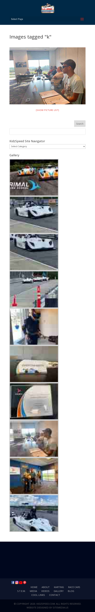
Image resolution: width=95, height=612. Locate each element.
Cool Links (38, 594)
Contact (54, 594)
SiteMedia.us (60, 607)
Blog (71, 591)
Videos (45, 591)
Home (34, 587)
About (46, 587)
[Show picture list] (47, 110)
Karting (59, 587)
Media (33, 591)
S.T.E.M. (21, 591)
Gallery (58, 591)
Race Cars (74, 587)
